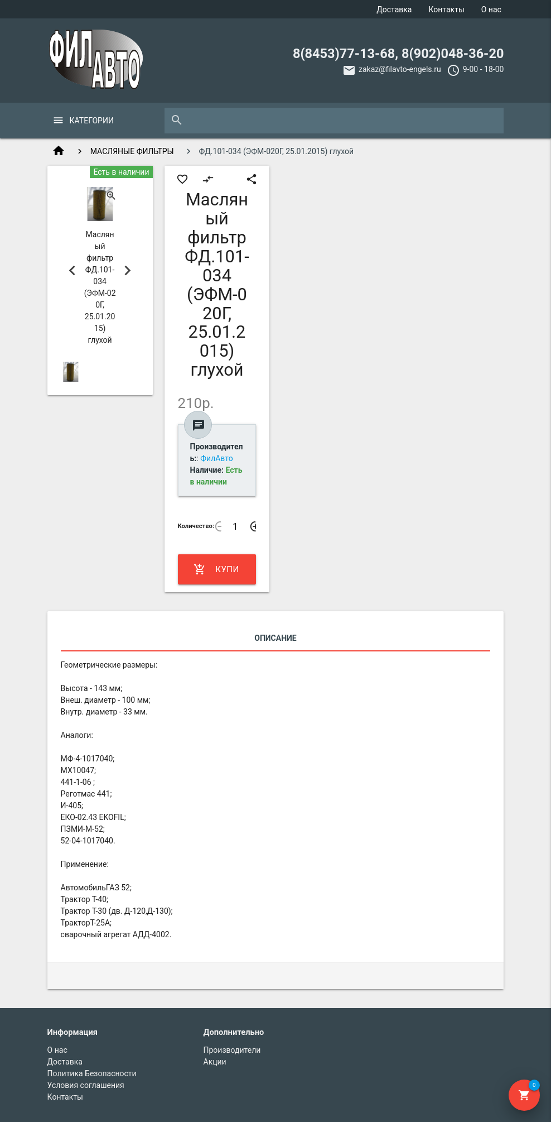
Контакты (446, 9)
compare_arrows (208, 179)
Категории (92, 120)
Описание (275, 638)
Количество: (196, 526)
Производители (232, 1050)
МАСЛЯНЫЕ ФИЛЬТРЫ (132, 151)
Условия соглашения (85, 1085)
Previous (72, 270)
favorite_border (182, 179)
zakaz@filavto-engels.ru (400, 69)
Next (127, 270)
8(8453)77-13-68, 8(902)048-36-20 (398, 53)
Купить (216, 569)
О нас (491, 9)
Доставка (394, 9)
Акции (215, 1061)
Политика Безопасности (92, 1073)
